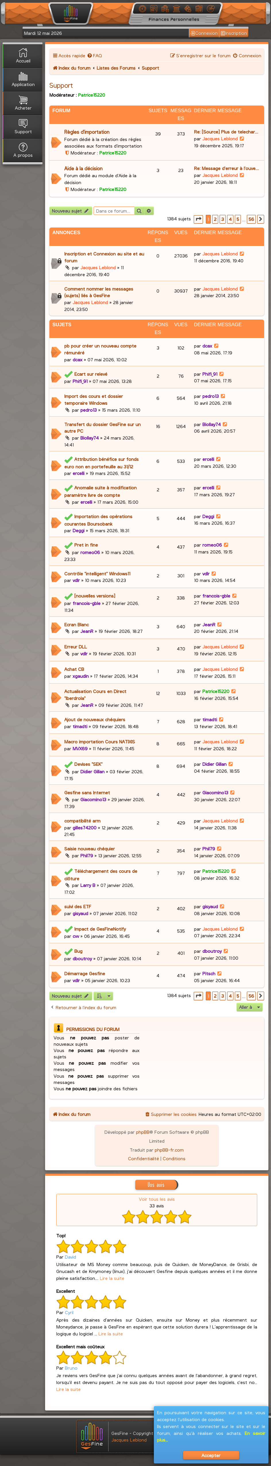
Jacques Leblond (220, 138)
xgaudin (81, 676)
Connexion (204, 33)
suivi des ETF (77, 906)
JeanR (86, 631)
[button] (198, 219)
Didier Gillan (92, 771)
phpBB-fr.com (169, 1149)
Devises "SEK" (88, 764)
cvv (76, 936)
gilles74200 (84, 827)
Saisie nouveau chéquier (89, 848)
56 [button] (251, 219)
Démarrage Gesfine (84, 973)
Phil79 (86, 855)
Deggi (78, 530)
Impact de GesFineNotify (100, 928)
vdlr (76, 580)
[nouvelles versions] (94, 595)
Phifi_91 (80, 381)
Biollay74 (89, 437)
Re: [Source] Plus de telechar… (226, 131)
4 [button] (230, 219)
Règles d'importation (86, 132)
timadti (80, 726)
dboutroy (82, 958)
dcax (77, 359)
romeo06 (90, 552)
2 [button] (215, 219)
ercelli (78, 473)
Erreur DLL (75, 646)
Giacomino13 (93, 799)
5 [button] (238, 219)
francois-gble (86, 603)
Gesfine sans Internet (87, 792)
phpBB (143, 1132)
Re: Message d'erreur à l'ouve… (226, 168)
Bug (78, 951)
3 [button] (222, 219)
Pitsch (208, 973)
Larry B (87, 885)
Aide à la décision (83, 168)
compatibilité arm (82, 820)
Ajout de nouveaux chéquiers (94, 719)
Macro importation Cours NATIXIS (99, 741)
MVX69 (80, 748)
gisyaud (80, 913)
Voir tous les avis (157, 1199)
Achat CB (74, 669)
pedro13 (88, 410)
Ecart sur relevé (90, 374)
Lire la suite (112, 1278)
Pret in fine (86, 544)
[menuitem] (94, 55)
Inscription (234, 33)
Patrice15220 (91, 95)
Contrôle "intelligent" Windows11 (97, 573)
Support (61, 85)
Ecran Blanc (76, 624)
